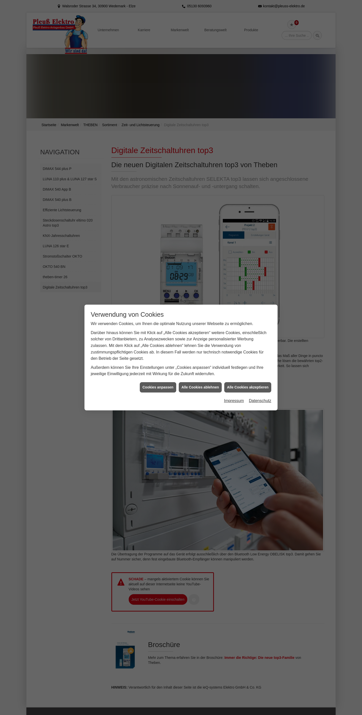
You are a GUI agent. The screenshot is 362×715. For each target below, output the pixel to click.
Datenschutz (260, 386)
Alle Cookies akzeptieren (247, 372)
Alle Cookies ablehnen (200, 372)
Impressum (234, 386)
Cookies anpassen (158, 372)
